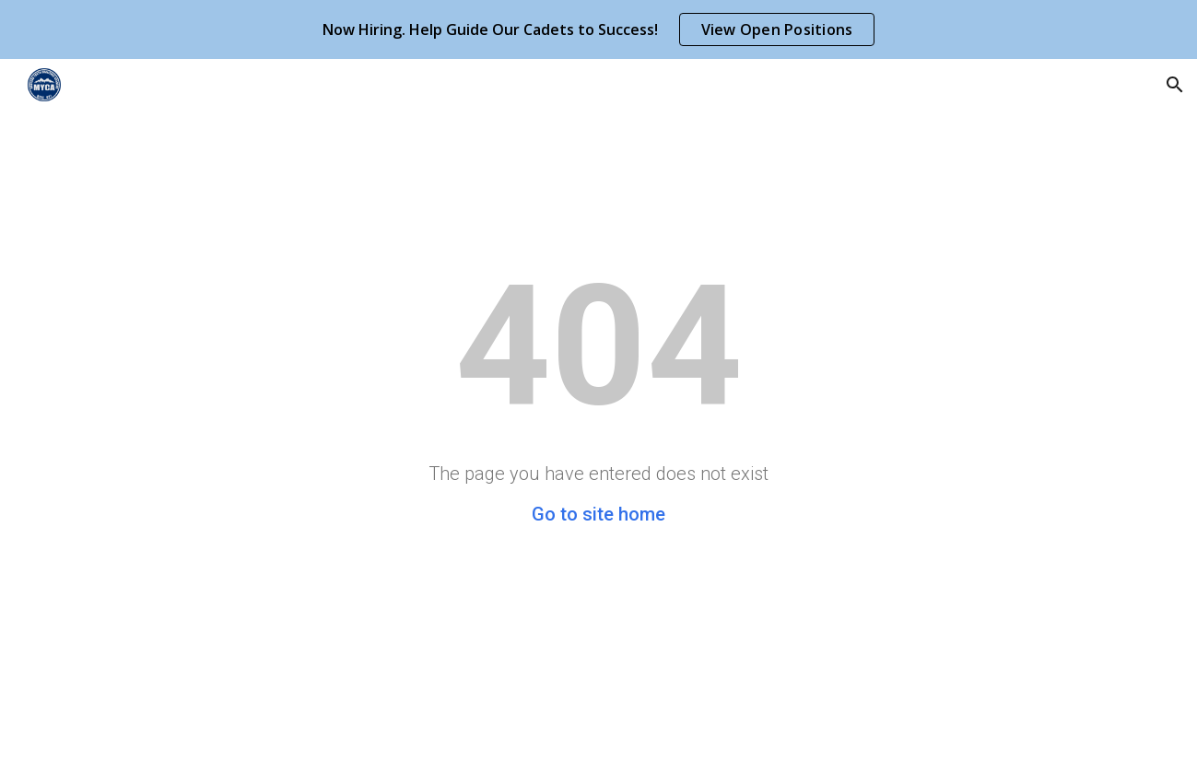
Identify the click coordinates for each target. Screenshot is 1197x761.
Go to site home (598, 514)
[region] (598, 29)
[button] (1175, 85)
